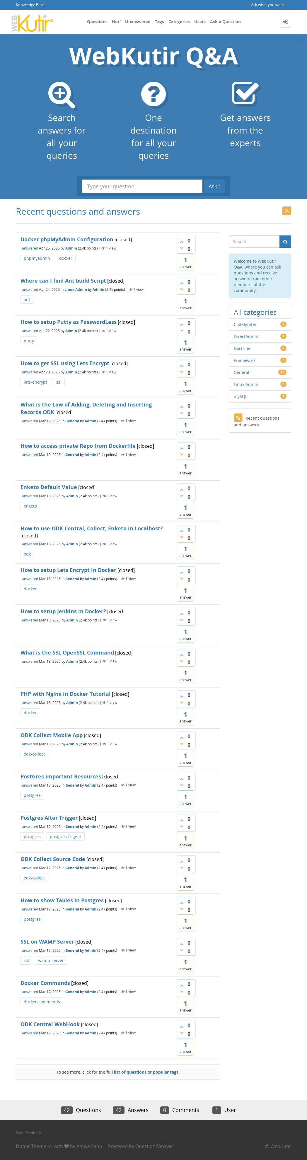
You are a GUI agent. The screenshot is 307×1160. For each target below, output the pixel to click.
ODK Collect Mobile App (52, 735)
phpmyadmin (37, 258)
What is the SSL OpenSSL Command (67, 652)
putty (29, 341)
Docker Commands (45, 982)
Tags (159, 21)
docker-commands (42, 1001)
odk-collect (34, 754)
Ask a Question (225, 21)
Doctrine (242, 348)
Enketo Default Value (49, 487)
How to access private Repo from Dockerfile (78, 445)
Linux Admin (75, 289)
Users (200, 21)
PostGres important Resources (61, 776)
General (72, 420)
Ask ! (214, 186)
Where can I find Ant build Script (63, 280)
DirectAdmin (246, 336)
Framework (244, 360)
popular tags (165, 1072)
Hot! (116, 21)
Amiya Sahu (89, 1146)
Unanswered (138, 21)
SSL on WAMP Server (47, 941)
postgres (32, 795)
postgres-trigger (65, 836)
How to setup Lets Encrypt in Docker (68, 569)
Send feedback (28, 1132)
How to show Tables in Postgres (62, 900)
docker (65, 258)
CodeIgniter (245, 324)
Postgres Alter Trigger (49, 817)
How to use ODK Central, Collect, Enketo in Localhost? (92, 528)
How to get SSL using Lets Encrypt (65, 363)
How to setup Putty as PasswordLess (69, 321)
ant (27, 299)
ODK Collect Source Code (53, 858)
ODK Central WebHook (50, 1024)
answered (30, 248)
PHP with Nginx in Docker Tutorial (66, 693)
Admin (71, 248)
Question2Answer (155, 1146)
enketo (30, 506)
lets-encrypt (35, 382)
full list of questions (126, 1072)
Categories (179, 21)
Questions (97, 21)
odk (27, 554)
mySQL (240, 396)
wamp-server (51, 960)
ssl (59, 382)
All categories (255, 312)
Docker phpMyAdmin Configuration (67, 239)
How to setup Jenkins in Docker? (63, 611)
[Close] (299, 40)
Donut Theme (31, 1146)
